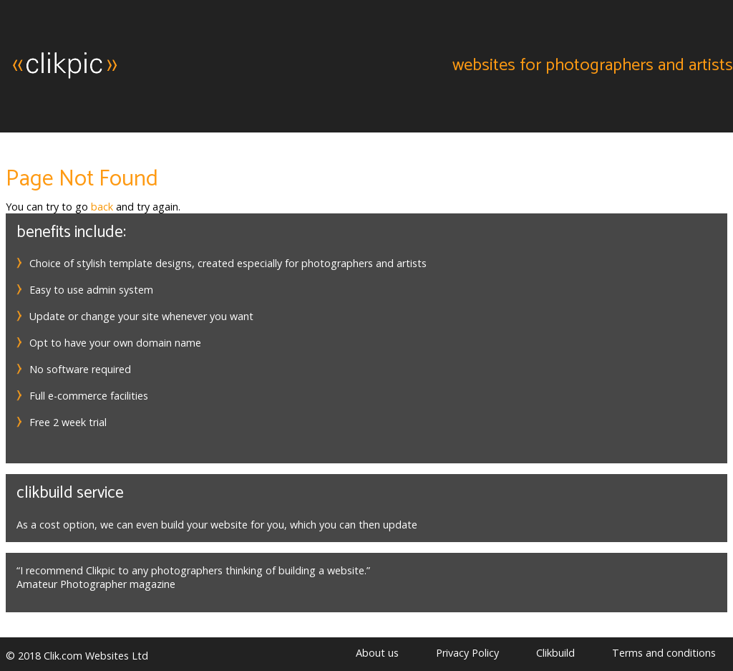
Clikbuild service (70, 493)
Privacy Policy (467, 653)
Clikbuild (555, 653)
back (102, 206)
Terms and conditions (664, 653)
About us (377, 653)
